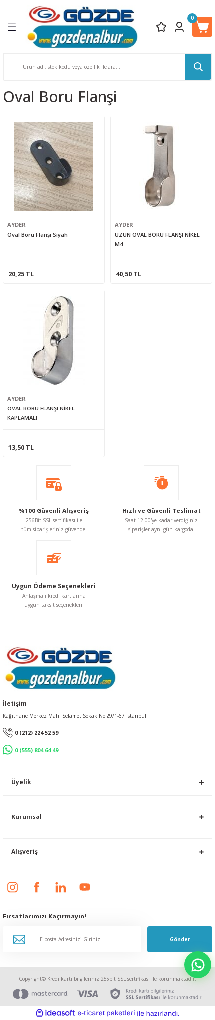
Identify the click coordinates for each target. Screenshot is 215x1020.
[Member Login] (179, 27)
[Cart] (202, 27)
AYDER (16, 224)
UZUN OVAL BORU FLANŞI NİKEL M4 (157, 239)
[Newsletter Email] (72, 939)
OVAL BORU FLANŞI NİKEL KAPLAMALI (41, 413)
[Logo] (82, 26)
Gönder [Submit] (180, 939)
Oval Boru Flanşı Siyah (37, 234)
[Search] (107, 67)
